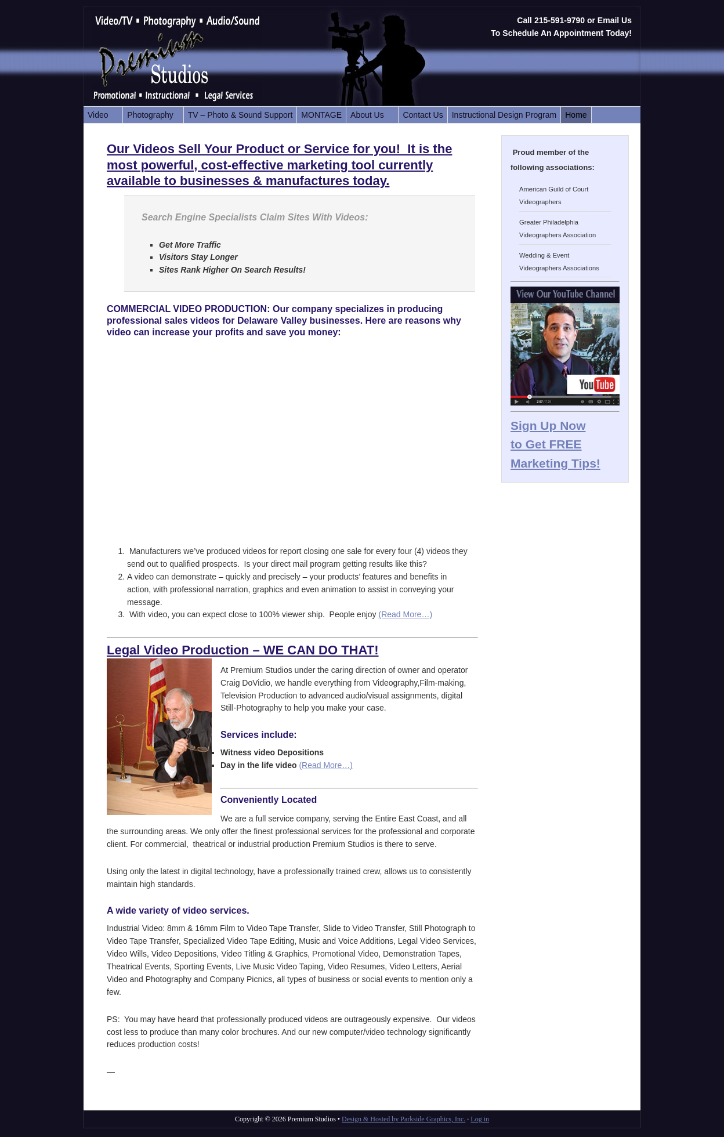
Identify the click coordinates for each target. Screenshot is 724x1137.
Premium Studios (193, 59)
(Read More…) (405, 614)
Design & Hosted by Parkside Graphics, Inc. (403, 1119)
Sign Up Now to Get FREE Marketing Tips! (555, 444)
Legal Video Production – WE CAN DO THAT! (243, 650)
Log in (479, 1119)
